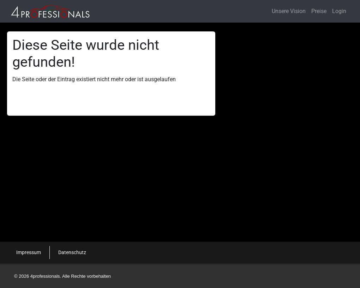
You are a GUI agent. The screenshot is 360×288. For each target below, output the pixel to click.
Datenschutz (72, 252)
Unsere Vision (289, 11)
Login (339, 11)
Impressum (28, 252)
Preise (318, 11)
